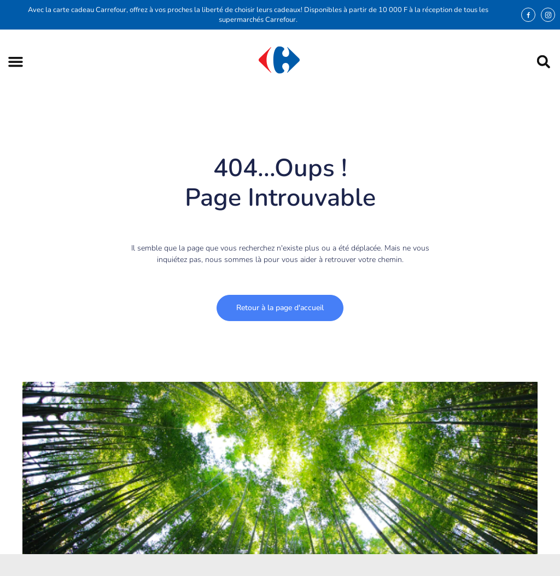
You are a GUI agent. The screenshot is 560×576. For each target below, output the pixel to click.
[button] (16, 61)
